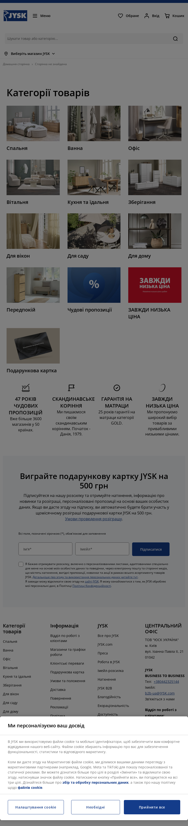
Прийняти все (152, 807)
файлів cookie (30, 787)
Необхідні (95, 807)
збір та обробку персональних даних (95, 782)
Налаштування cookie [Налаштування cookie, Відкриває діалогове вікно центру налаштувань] (35, 807)
